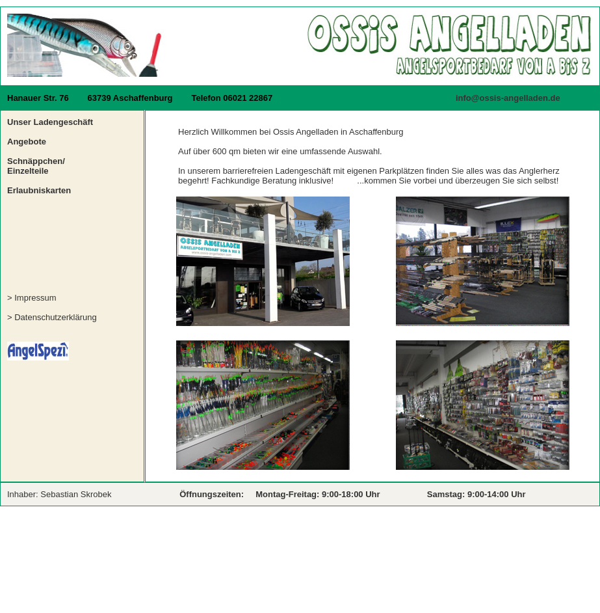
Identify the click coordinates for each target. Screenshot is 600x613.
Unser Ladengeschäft (50, 122)
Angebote (26, 141)
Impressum (35, 298)
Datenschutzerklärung (55, 317)
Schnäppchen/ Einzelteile (36, 166)
